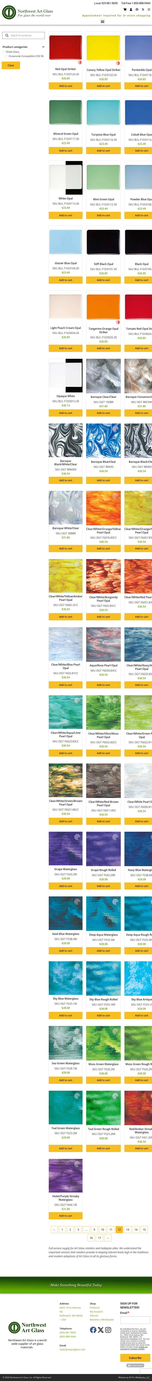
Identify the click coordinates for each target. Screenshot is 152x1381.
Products (95, 1307)
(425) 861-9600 (68, 1332)
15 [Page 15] (144, 1229)
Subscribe (135, 1358)
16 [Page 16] (91, 1238)
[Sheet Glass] (4, 51)
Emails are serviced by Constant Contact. (133, 1348)
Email (123, 1313)
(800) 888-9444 (68, 1336)
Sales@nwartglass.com (72, 1349)
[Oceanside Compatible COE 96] (6, 56)
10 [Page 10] (102, 1229)
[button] (102, 21)
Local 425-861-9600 (106, 3)
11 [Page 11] (110, 1229)
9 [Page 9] (94, 1229)
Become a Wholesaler (102, 1319)
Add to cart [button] (65, 85)
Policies (94, 1315)
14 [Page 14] (135, 1229)
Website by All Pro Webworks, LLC (133, 1377)
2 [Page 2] (70, 1229)
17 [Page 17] (99, 1238)
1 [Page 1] (62, 1229)
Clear (11, 65)
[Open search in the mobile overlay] (23, 35)
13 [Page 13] (127, 1229)
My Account (96, 1311)
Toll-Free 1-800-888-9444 (135, 3)
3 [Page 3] (78, 1229)
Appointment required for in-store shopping (116, 15)
